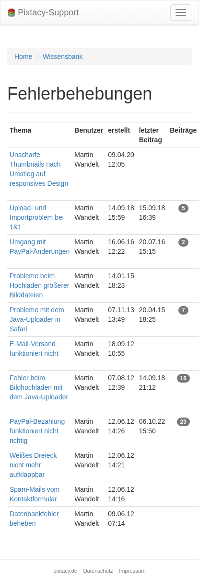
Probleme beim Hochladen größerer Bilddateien (40, 285)
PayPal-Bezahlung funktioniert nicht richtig (37, 431)
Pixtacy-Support (43, 13)
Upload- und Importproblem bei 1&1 (37, 217)
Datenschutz (98, 571)
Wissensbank (62, 56)
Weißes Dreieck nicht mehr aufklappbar (33, 465)
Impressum (132, 571)
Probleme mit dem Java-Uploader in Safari (37, 319)
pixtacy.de (66, 571)
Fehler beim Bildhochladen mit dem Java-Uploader (39, 387)
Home (23, 56)
